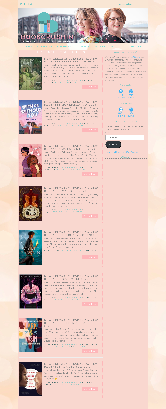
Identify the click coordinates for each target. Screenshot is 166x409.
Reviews (99, 46)
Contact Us (134, 46)
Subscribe (113, 144)
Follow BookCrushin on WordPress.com (122, 152)
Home (28, 46)
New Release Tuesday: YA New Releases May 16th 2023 (71, 190)
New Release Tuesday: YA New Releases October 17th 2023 (71, 147)
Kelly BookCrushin (71, 80)
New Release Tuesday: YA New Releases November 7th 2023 (71, 103)
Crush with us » (90, 87)
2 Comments (76, 212)
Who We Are (44, 46)
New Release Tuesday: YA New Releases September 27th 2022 (71, 323)
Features (116, 46)
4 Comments (76, 384)
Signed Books (64, 46)
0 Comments (78, 82)
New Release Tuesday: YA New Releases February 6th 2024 (71, 60)
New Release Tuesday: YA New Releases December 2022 (71, 278)
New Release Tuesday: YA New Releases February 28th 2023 (71, 234)
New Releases (62, 82)
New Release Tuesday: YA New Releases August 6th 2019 (71, 365)
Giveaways (83, 46)
